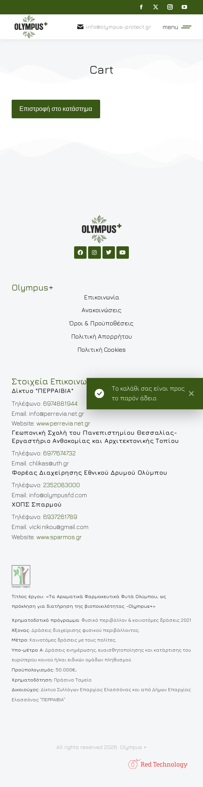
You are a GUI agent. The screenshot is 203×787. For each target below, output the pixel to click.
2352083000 (61, 484)
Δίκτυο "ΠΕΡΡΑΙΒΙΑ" (42, 390)
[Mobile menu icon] (175, 27)
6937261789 (60, 516)
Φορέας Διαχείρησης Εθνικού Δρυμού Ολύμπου (89, 472)
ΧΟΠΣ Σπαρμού (37, 504)
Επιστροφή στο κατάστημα (55, 109)
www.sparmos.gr (59, 536)
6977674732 (59, 453)
